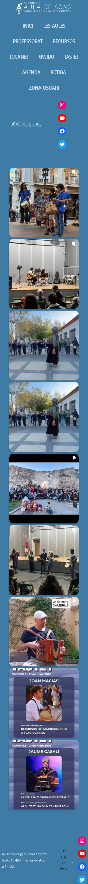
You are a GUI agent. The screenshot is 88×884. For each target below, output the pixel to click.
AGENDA (31, 72)
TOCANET (19, 57)
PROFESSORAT (27, 41)
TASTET (71, 57)
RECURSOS (64, 41)
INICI (28, 26)
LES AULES (54, 26)
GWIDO (46, 57)
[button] (44, 202)
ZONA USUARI (44, 88)
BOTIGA (58, 72)
